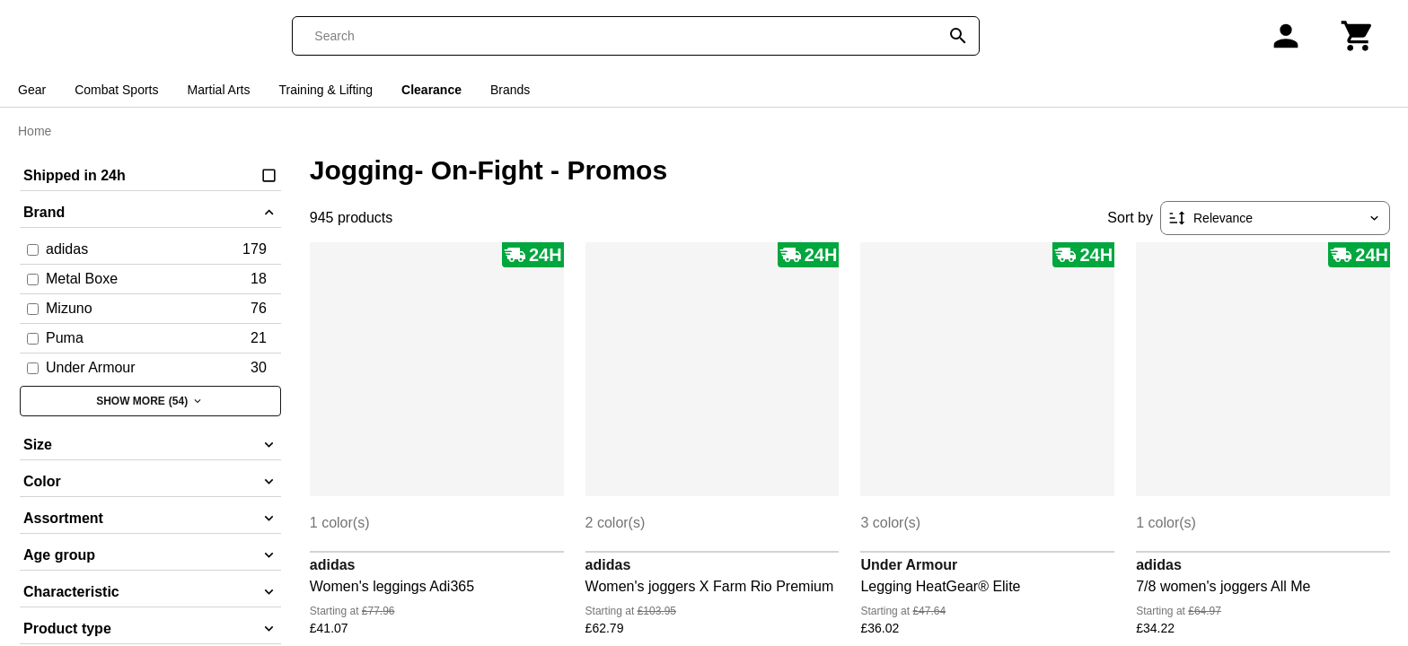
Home (34, 131)
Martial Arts (219, 90)
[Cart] (1358, 36)
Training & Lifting (326, 90)
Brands (510, 90)
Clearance (431, 90)
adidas (333, 564)
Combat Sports (116, 90)
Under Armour (908, 564)
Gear (32, 90)
